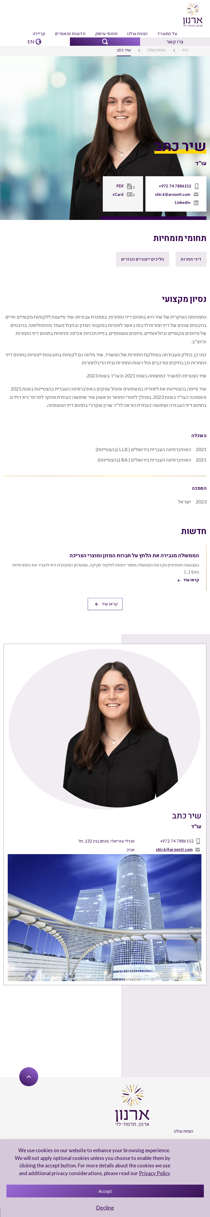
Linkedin (182, 202)
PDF (121, 186)
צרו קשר (175, 41)
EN (31, 41)
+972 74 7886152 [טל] (177, 186)
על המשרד (166, 33)
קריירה (40, 33)
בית (185, 49)
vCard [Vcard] (119, 194)
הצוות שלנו (137, 33)
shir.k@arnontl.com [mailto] (173, 194)
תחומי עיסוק (106, 33)
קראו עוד (106, 590)
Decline (105, 1207)
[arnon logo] (192, 14)
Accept (105, 1191)
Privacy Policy (155, 1173)
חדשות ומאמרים (70, 33)
